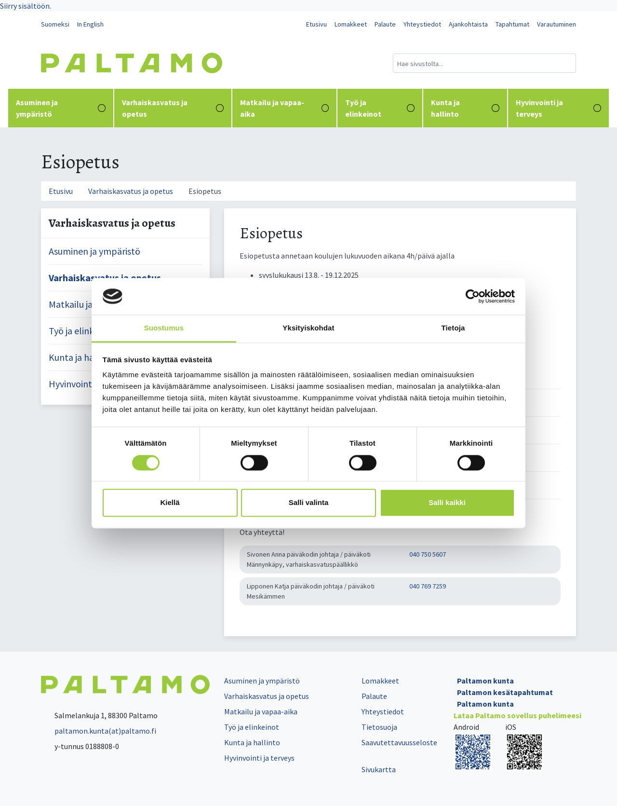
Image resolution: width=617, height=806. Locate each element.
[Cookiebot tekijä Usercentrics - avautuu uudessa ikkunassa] (472, 296)
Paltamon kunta (485, 680)
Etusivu (316, 24)
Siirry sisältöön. (25, 6)
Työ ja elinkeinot (379, 108)
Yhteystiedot (422, 24)
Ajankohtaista (468, 24)
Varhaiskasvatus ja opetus (173, 108)
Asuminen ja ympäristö (61, 108)
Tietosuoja (379, 727)
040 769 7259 (427, 586)
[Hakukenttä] (484, 63)
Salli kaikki (447, 503)
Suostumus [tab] (164, 328)
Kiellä (169, 503)
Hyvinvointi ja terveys (558, 108)
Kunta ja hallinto (465, 108)
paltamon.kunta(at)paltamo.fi (98, 731)
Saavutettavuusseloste (399, 742)
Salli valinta (309, 503)
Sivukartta (379, 769)
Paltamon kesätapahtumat (505, 692)
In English (90, 24)
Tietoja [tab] (453, 328)
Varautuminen (556, 24)
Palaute (385, 24)
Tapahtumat (512, 24)
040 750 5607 (427, 554)
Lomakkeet (351, 24)
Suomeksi (55, 24)
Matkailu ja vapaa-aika (284, 108)
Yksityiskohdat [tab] (308, 328)
